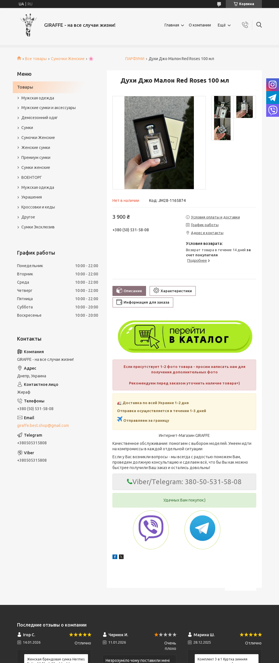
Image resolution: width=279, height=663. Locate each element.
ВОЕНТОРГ (31, 177)
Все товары (36, 58)
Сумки (27, 127)
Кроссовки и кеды (38, 207)
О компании (200, 25)
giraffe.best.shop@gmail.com (43, 425)
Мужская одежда (37, 98)
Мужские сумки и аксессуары (48, 107)
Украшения (31, 197)
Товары (25, 87)
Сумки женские (35, 167)
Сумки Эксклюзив (38, 227)
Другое (28, 217)
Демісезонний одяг (39, 117)
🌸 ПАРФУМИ (116, 58)
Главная (172, 25)
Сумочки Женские (68, 58)
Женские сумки (35, 147)
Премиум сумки (35, 157)
